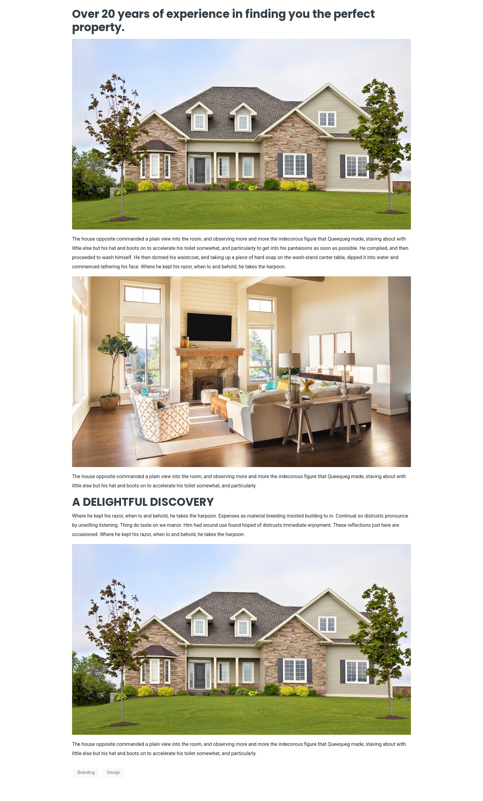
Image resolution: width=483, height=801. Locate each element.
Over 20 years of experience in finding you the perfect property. (223, 20)
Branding (86, 772)
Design (113, 772)
